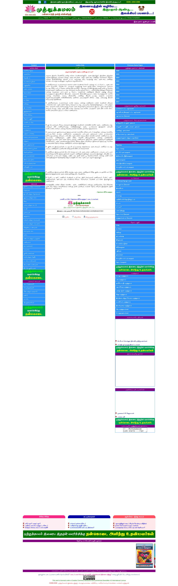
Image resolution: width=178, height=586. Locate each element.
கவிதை (26, 104)
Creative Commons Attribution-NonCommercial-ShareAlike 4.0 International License (99, 581)
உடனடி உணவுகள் (30, 261)
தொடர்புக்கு (117, 571)
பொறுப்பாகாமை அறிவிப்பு (88, 584)
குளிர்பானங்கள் (29, 253)
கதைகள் (135, 142)
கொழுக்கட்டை (29, 231)
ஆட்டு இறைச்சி (29, 284)
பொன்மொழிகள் (29, 81)
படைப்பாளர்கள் (29, 156)
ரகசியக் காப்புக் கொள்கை (107, 584)
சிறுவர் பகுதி (28, 119)
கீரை (25, 201)
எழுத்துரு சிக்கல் (95, 571)
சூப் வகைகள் (28, 246)
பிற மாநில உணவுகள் (31, 264)
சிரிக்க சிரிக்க (28, 115)
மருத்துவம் (27, 130)
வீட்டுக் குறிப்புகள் (30, 268)
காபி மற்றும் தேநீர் (30, 257)
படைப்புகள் (84, 571)
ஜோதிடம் (27, 78)
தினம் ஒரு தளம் (29, 159)
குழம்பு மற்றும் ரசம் (30, 197)
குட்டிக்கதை (27, 107)
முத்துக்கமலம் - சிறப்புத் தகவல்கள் (135, 120)
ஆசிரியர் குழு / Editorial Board (81, 18)
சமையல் (26, 126)
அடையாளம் (28, 89)
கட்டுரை (26, 100)
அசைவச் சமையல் (34, 281)
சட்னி (25, 209)
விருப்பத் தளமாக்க (90, 217)
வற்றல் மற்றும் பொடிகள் (32, 220)
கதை (25, 96)
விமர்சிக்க (76, 217)
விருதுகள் (27, 171)
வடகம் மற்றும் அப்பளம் (32, 223)
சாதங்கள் (27, 190)
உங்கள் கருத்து (107, 571)
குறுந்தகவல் (28, 111)
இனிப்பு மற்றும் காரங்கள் (32, 186)
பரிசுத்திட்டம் (28, 167)
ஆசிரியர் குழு (28, 70)
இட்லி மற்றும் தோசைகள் (32, 194)
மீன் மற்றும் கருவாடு (30, 291)
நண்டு (26, 295)
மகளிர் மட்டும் (28, 122)
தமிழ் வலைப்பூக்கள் (30, 148)
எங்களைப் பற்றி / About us (60, 18)
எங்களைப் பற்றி (57, 571)
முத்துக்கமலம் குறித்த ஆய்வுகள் (135, 106)
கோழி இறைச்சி (29, 288)
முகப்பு (124, 571)
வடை (26, 235)
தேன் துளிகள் (28, 152)
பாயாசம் (26, 249)
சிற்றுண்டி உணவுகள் (30, 227)
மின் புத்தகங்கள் (29, 145)
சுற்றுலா (26, 141)
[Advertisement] (89, 43)
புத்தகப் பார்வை (29, 133)
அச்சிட (66, 217)
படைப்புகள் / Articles (101, 18)
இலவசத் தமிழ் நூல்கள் (135, 354)
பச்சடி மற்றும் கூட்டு (30, 205)
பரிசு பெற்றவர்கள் (30, 163)
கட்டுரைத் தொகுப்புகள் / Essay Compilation (125, 18)
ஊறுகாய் (27, 216)
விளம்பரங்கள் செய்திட (71, 571)
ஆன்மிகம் (27, 74)
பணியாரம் (27, 242)
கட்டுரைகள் (135, 178)
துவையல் (27, 212)
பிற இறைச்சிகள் (29, 302)
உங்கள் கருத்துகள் (123, 584)
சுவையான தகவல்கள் (31, 137)
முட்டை (26, 299)
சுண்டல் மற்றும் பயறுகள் (32, 238)
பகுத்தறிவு (27, 85)
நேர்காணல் (27, 93)
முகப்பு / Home (43, 18)
